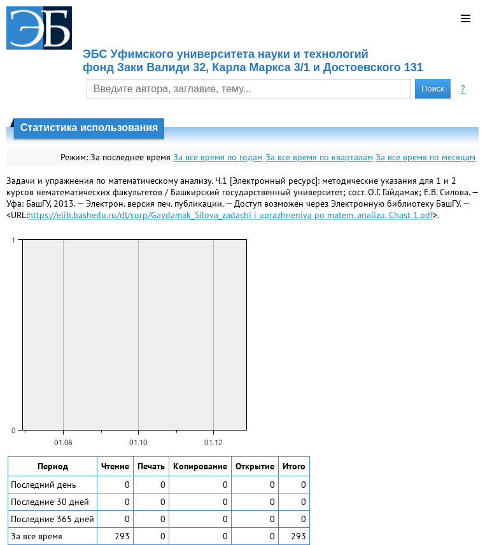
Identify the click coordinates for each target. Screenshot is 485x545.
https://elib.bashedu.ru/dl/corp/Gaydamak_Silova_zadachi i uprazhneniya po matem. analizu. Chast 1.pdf (230, 215)
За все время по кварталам (319, 157)
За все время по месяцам (425, 157)
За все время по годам (218, 157)
